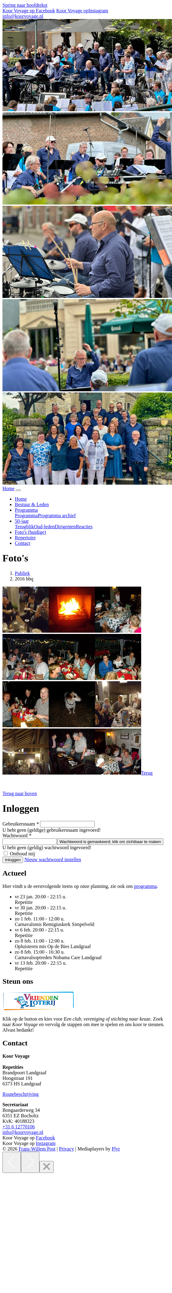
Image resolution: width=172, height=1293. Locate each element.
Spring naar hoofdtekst (24, 5)
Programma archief (57, 515)
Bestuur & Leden (32, 504)
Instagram (45, 1143)
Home (21, 499)
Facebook (45, 1137)
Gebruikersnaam (20, 823)
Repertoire (25, 537)
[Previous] (11, 1162)
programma (145, 886)
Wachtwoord (16, 835)
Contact (22, 543)
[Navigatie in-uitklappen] (18, 490)
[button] (19, 793)
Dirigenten (65, 526)
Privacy (66, 1148)
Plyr (116, 1148)
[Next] (30, 1162)
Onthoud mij (22, 853)
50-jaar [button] (22, 521)
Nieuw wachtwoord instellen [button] (52, 859)
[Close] (46, 1167)
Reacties (84, 526)
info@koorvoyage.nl (22, 16)
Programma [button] (26, 510)
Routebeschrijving (20, 1094)
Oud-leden (44, 526)
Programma (26, 515)
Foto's (30, 532)
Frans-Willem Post (36, 1148)
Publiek (22, 573)
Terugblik (24, 526)
